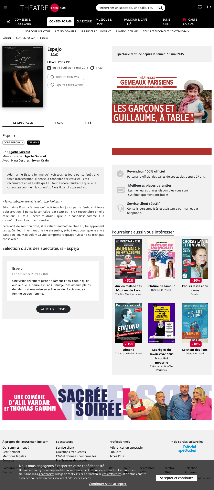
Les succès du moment (96, 31)
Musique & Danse (104, 22)
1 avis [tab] (58, 123)
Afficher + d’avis (53, 309)
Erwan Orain (40, 160)
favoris (67, 85)
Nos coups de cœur (37, 31)
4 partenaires (46, 474)
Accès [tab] (89, 123)
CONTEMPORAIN (13, 142)
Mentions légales (14, 456)
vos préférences (111, 474)
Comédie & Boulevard (23, 22)
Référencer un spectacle (126, 447)
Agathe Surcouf (19, 152)
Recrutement (11, 452)
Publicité (115, 452)
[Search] (126, 7)
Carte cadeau (190, 22)
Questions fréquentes (71, 452)
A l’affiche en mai (127, 31)
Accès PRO (116, 456)
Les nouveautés (65, 31)
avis (65, 77)
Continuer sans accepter (108, 483)
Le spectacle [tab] (23, 123)
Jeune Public (166, 22)
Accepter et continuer (176, 478)
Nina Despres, (21, 160)
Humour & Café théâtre (135, 22)
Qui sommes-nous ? (15, 447)
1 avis (54, 54)
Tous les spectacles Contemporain (166, 31)
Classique (84, 21)
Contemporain (60, 21)
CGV (59, 456)
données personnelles (81, 456)
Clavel (51, 62)
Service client (65, 447)
